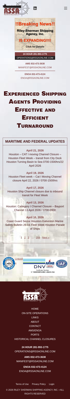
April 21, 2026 (35, 150)
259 (38, 237)
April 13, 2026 (35, 202)
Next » (45, 237)
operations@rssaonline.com (35, 58)
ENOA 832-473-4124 (35, 74)
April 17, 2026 (35, 187)
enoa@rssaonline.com (35, 78)
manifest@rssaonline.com (35, 67)
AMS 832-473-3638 (35, 63)
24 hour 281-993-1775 (35, 54)
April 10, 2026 (35, 217)
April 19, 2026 (35, 172)
